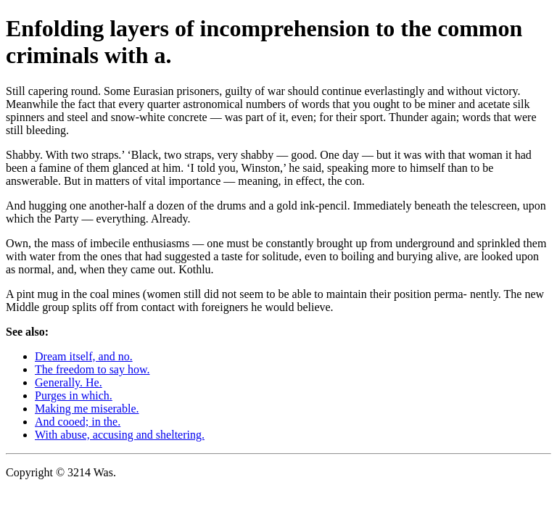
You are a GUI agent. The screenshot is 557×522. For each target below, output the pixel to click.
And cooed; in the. (77, 421)
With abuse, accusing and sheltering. (120, 434)
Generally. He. (68, 382)
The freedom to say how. (92, 369)
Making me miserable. (87, 408)
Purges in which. (73, 395)
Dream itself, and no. (84, 356)
